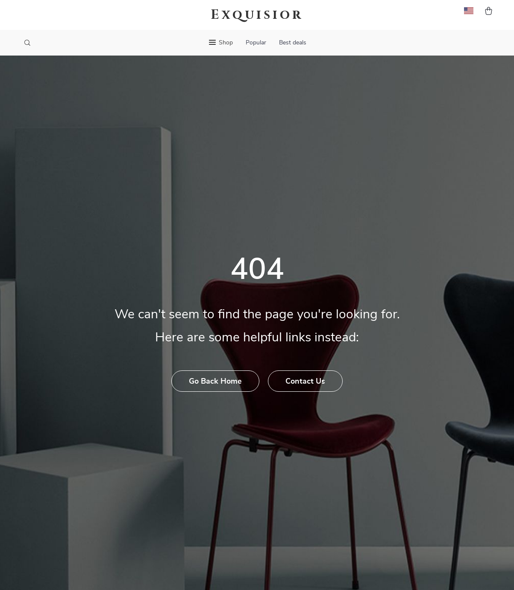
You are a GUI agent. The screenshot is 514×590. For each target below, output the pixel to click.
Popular (256, 43)
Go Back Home (215, 381)
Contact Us (305, 381)
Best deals (292, 43)
